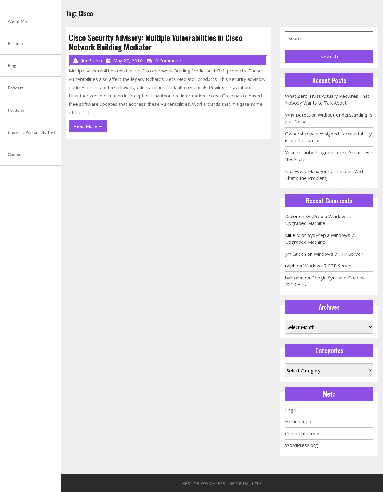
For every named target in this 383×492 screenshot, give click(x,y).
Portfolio (16, 110)
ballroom (294, 278)
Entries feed (298, 421)
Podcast (15, 87)
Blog (12, 65)
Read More (90, 127)
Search (329, 56)
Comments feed (302, 433)
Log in (291, 410)
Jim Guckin (295, 254)
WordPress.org (301, 445)
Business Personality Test (31, 132)
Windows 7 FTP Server (338, 254)
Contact (15, 154)
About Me (17, 21)
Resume (15, 43)
